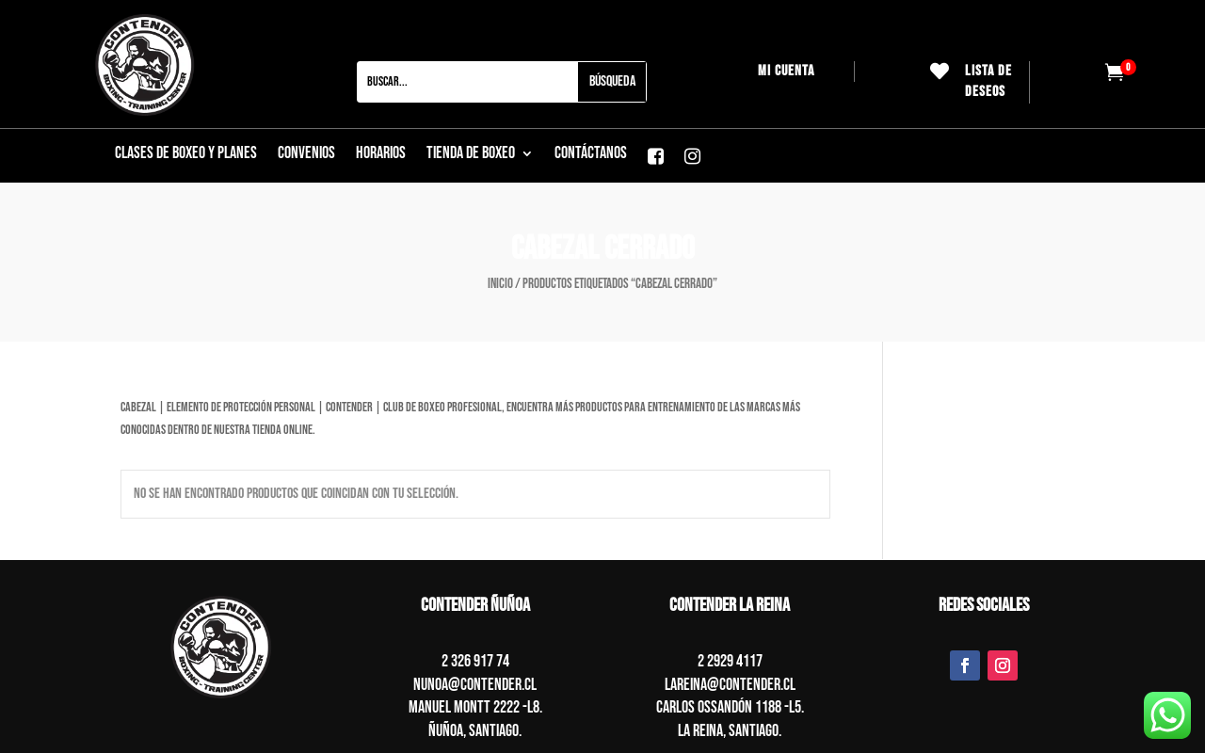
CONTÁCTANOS (590, 155)
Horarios (381, 155)
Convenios (306, 155)
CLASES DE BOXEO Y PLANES (186, 155)
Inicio (500, 284)
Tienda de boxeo (470, 155)
